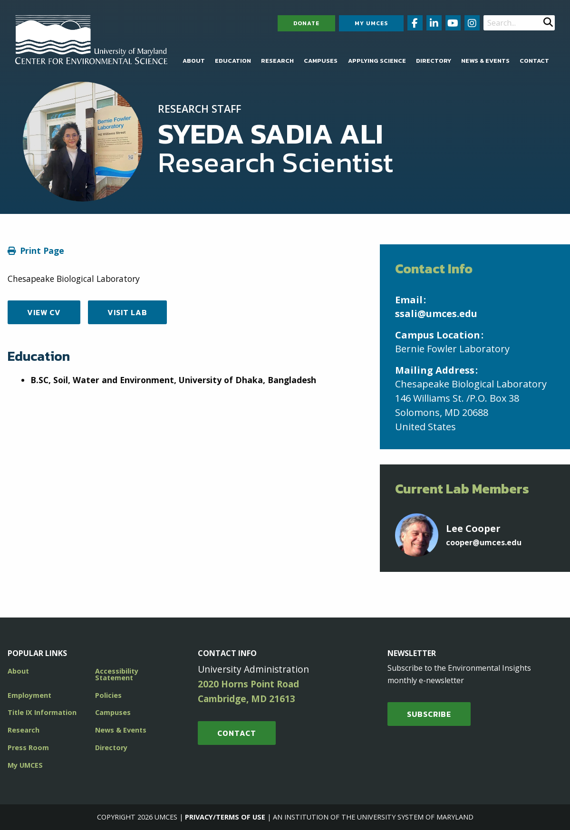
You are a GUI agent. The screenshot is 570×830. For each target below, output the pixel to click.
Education (233, 60)
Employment (29, 695)
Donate (306, 23)
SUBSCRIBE (429, 714)
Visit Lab (127, 312)
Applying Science (377, 60)
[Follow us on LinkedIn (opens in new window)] (434, 22)
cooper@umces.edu (484, 542)
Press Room (28, 747)
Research (277, 60)
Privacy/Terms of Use (225, 816)
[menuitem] (194, 61)
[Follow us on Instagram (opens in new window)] (472, 22)
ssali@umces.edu (436, 313)
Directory (433, 60)
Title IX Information (42, 712)
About (194, 60)
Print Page (42, 250)
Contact (534, 60)
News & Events (485, 60)
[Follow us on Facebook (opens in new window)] (415, 22)
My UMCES (371, 23)
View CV (44, 312)
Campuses (321, 60)
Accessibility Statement (116, 674)
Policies (108, 695)
